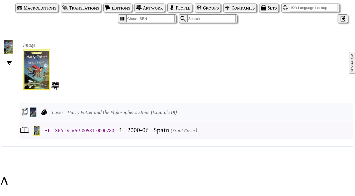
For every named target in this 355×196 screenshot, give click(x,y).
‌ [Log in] (343, 18)
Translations (84, 7)
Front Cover (184, 130)
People (183, 7)
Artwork (153, 7)
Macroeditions (40, 7)
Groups (211, 7)
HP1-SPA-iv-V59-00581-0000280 (79, 130)
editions (121, 7)
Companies (243, 7)
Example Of (163, 112)
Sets (272, 7)
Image (29, 45)
